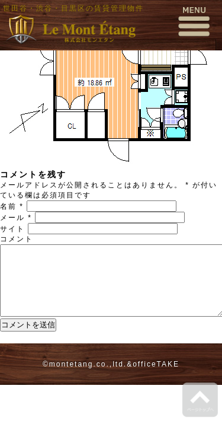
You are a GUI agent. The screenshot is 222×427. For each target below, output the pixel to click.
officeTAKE (156, 378)
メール (16, 218)
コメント (16, 239)
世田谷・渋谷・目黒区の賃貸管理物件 (73, 8)
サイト (12, 229)
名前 (12, 206)
